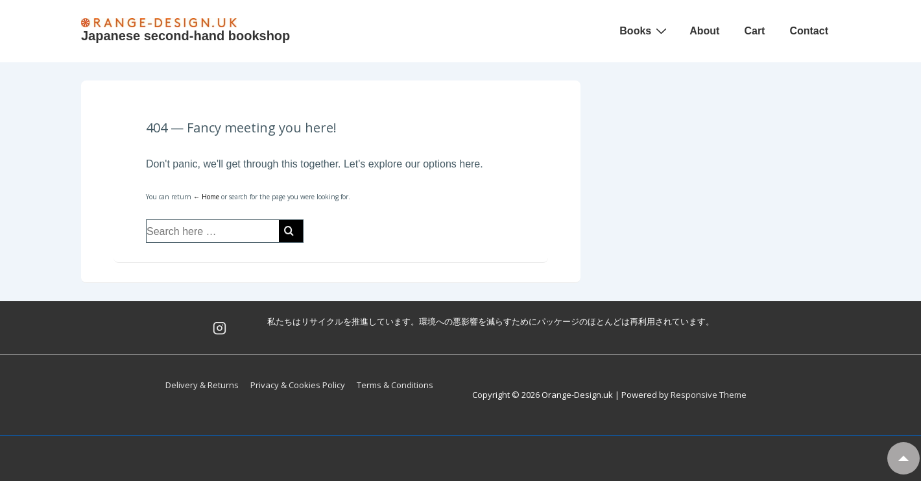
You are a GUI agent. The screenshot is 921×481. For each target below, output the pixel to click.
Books (644, 30)
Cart (754, 30)
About (704, 30)
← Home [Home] (206, 196)
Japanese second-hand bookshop (185, 36)
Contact (808, 30)
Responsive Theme (709, 395)
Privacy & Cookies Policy (297, 385)
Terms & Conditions (395, 385)
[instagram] (219, 327)
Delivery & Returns (202, 385)
